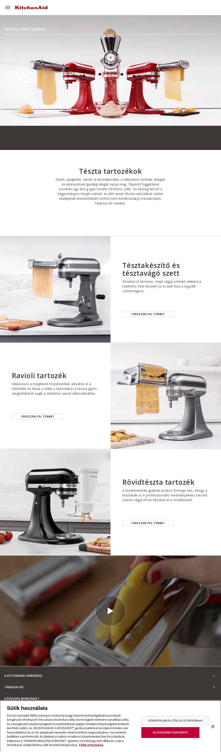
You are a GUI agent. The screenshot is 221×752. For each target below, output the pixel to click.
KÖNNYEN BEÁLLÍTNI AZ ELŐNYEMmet (175, 722)
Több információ (91, 747)
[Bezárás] (212, 728)
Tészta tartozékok (25, 29)
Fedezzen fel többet (148, 314)
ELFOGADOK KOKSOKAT (170, 734)
